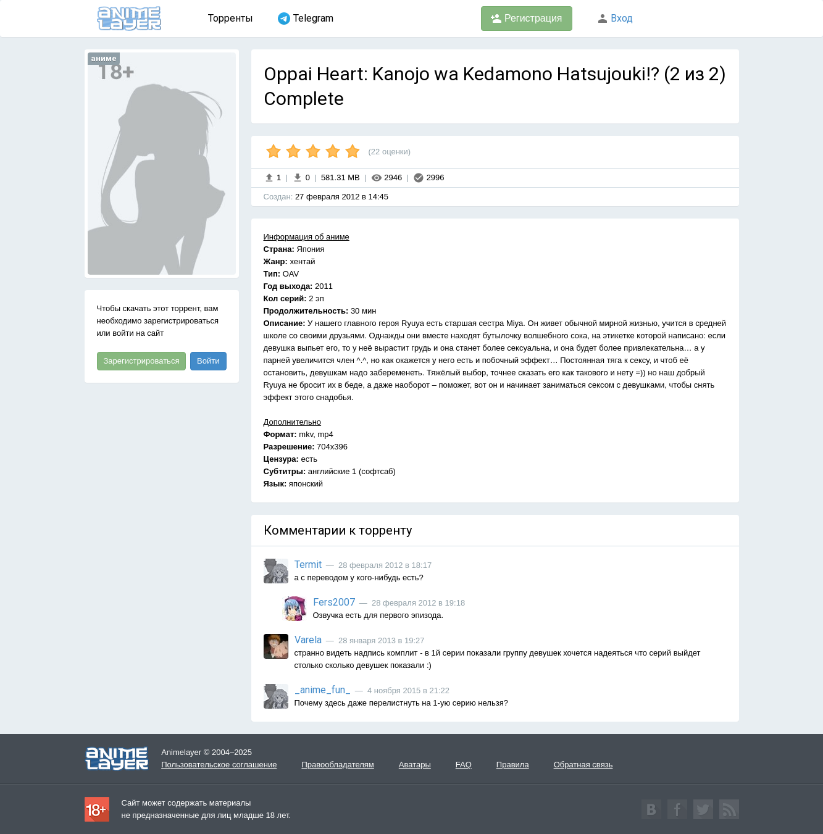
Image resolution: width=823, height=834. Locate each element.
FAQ (464, 764)
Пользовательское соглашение (219, 764)
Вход (615, 18)
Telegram (305, 18)
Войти (208, 360)
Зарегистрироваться (142, 360)
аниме (104, 58)
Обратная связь (583, 764)
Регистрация (526, 18)
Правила (512, 764)
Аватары (415, 764)
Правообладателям (337, 764)
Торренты (230, 18)
